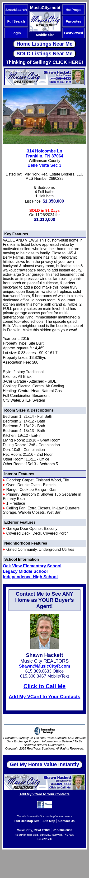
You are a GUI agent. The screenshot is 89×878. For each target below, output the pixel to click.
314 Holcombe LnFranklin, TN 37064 (44, 153)
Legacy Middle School (25, 571)
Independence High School (30, 576)
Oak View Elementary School (32, 566)
